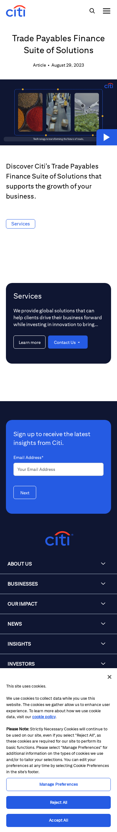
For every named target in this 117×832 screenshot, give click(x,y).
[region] (58, 750)
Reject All (58, 802)
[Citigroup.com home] (58, 538)
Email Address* (28, 457)
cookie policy (44, 716)
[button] (106, 137)
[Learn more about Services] (29, 342)
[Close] (109, 677)
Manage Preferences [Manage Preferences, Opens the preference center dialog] (58, 784)
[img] (92, 11)
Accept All (58, 820)
